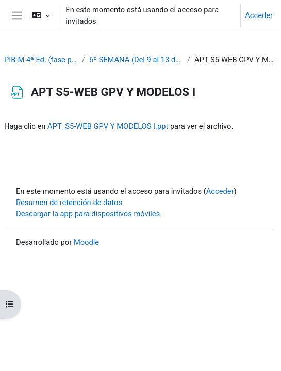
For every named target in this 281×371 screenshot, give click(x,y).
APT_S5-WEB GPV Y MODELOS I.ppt (107, 126)
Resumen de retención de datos (69, 202)
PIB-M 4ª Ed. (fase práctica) (41, 59)
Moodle (86, 242)
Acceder (259, 15)
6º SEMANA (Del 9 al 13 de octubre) (136, 59)
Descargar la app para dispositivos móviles (88, 213)
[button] (41, 15)
